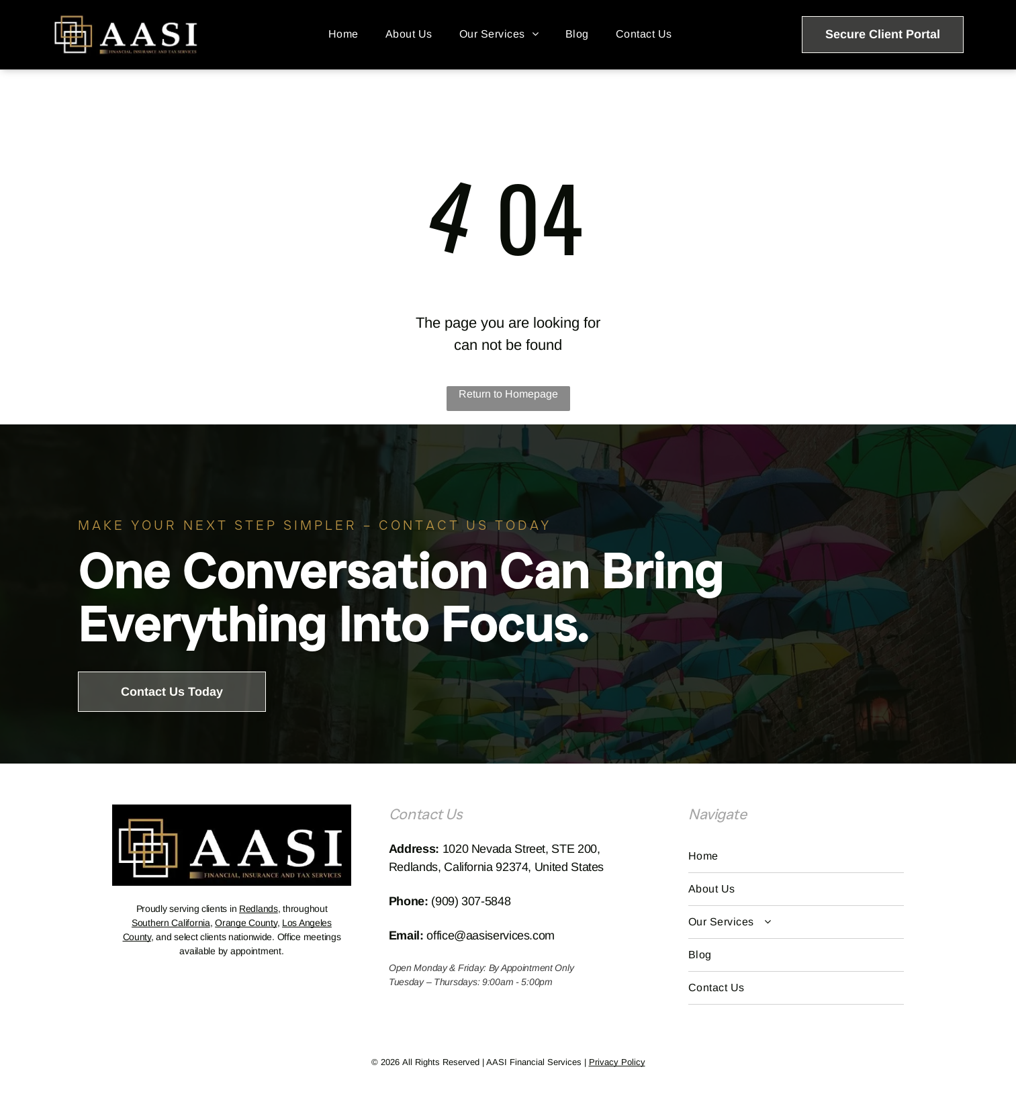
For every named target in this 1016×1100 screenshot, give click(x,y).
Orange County (246, 922)
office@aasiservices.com (490, 935)
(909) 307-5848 (470, 901)
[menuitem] (343, 34)
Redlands (258, 908)
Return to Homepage (508, 394)
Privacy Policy (617, 1062)
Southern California (171, 922)
